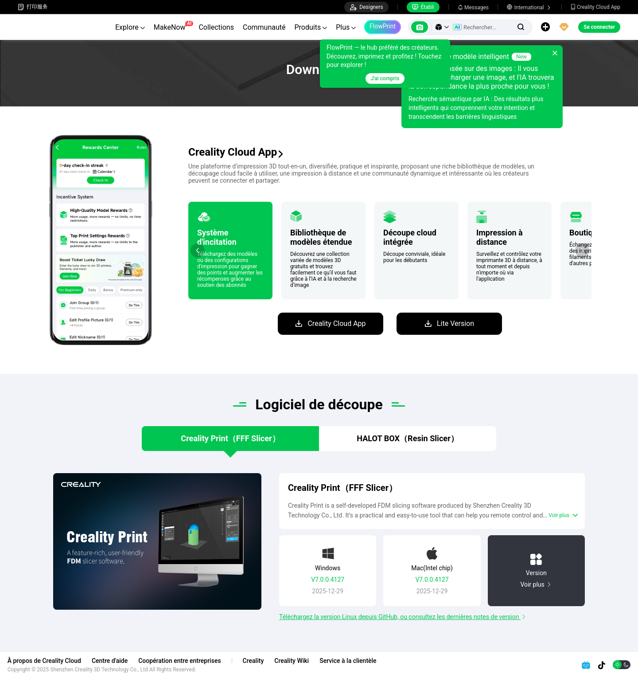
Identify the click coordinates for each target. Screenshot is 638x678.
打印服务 (33, 7)
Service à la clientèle (358, 660)
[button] (442, 27)
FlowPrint (383, 26)
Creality (263, 660)
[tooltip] (385, 63)
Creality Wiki (302, 660)
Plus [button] (346, 27)
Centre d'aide (120, 660)
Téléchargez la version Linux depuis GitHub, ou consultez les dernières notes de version (400, 621)
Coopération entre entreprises (189, 660)
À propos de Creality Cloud (54, 660)
